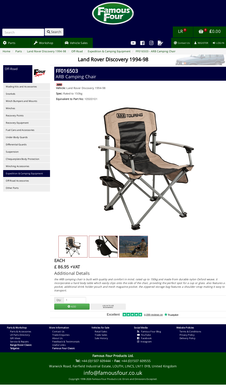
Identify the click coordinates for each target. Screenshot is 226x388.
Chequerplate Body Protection (22, 159)
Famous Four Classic (63, 348)
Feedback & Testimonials (66, 341)
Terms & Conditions (190, 331)
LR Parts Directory (20, 334)
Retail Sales (101, 331)
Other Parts (12, 187)
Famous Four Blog (149, 331)
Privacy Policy (187, 334)
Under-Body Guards (17, 137)
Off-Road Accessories (17, 180)
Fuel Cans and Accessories (20, 130)
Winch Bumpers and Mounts (21, 101)
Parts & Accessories (20, 331)
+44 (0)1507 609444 (96, 361)
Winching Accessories (17, 166)
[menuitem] (142, 43)
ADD (72, 306)
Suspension (12, 151)
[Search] (23, 32)
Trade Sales (101, 334)
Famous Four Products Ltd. (113, 356)
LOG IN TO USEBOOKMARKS (108, 306)
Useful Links (59, 344)
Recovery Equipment (17, 122)
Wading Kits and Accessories (21, 86)
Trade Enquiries (60, 334)
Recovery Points (15, 115)
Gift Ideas (15, 338)
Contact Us (58, 331)
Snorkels (10, 93)
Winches (10, 108)
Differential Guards (16, 144)
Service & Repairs (19, 341)
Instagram (144, 341)
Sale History (101, 338)
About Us (57, 338)
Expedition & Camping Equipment (24, 173)
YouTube (144, 334)
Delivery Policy (188, 338)
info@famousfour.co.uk (113, 372)
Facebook (144, 338)
